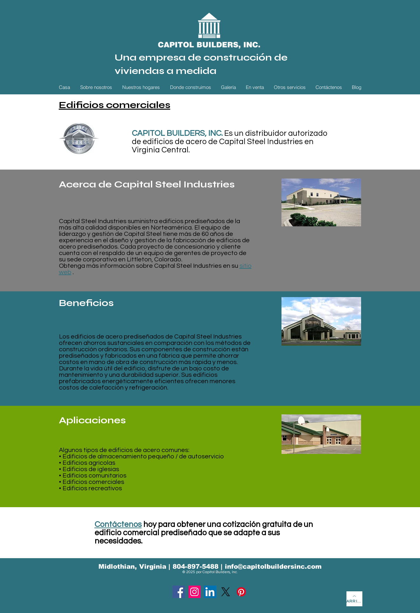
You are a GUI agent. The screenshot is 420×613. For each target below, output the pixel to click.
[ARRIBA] (354, 599)
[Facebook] (179, 592)
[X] (225, 592)
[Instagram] (194, 592)
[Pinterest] (241, 592)
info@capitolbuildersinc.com (273, 566)
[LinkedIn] (210, 592)
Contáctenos (118, 524)
